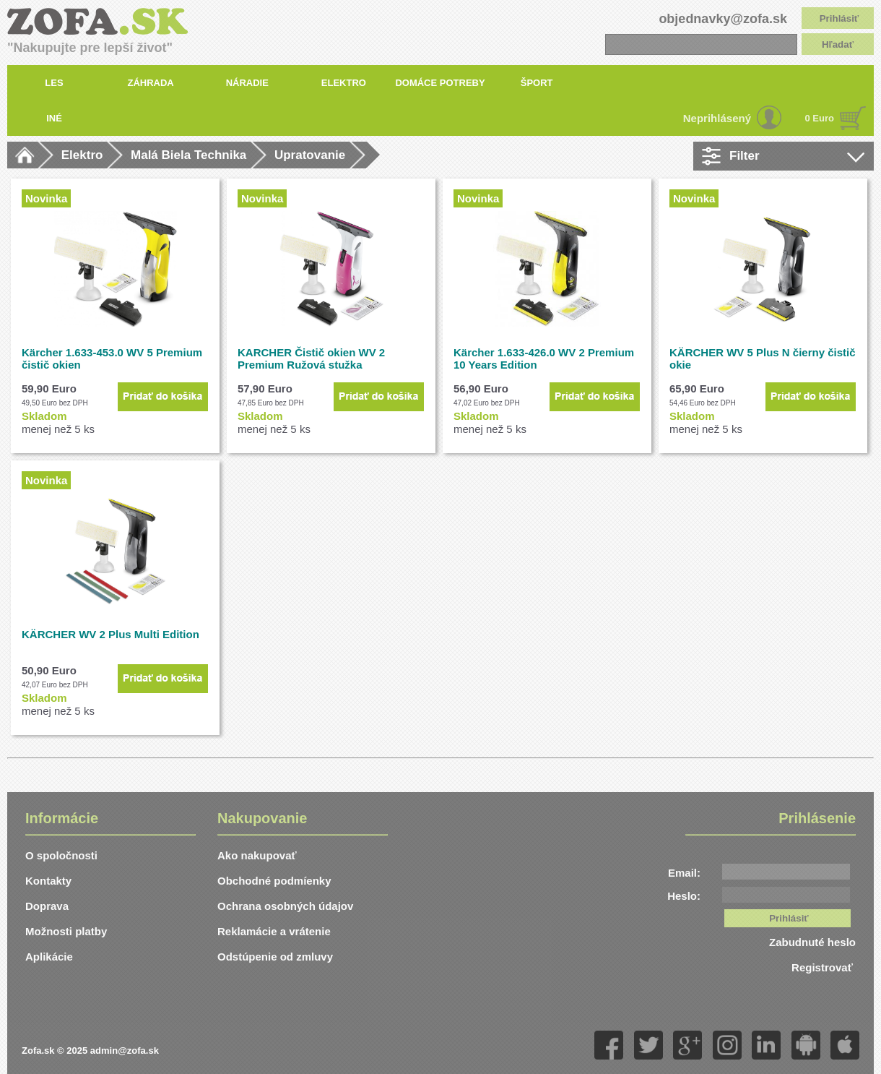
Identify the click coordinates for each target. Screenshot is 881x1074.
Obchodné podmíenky (274, 881)
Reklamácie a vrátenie (274, 931)
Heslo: (683, 896)
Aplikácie (49, 956)
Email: (684, 873)
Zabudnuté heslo (812, 942)
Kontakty (48, 881)
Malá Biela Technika (188, 155)
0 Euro (819, 118)
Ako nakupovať (257, 855)
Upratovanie (309, 155)
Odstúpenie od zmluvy (275, 956)
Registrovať (823, 967)
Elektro (82, 155)
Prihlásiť (839, 18)
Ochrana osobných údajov (285, 906)
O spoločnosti (61, 855)
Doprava (47, 906)
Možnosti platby (66, 931)
